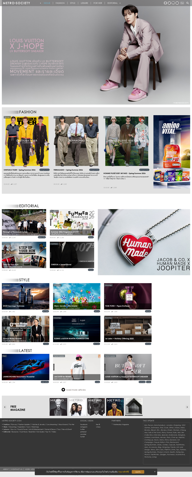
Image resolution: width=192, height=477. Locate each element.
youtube (83, 434)
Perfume (96, 311)
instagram (83, 427)
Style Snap (35, 427)
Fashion (60, 3)
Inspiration (21, 427)
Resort (153, 430)
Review (147, 430)
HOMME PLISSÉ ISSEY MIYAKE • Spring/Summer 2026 (124, 173)
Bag (159, 447)
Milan (182, 428)
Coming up (148, 440)
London (169, 425)
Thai (161, 428)
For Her (71, 424)
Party (164, 432)
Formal (169, 432)
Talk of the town (154, 432)
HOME (47, 3)
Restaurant (174, 442)
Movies (163, 437)
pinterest (83, 432)
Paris (168, 437)
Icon (28, 427)
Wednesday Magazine (121, 424)
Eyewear (173, 440)
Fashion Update (24, 424)
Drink (173, 449)
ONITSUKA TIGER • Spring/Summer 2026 (20, 170)
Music (156, 440)
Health (172, 452)
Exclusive (15, 432)
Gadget (163, 454)
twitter (82, 429)
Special (165, 435)
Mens (161, 440)
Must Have (23, 432)
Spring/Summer (44, 170)
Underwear (172, 435)
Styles (159, 445)
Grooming (12, 427)
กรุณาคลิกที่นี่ (123, 472)
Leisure (84, 3)
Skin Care (45, 311)
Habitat (181, 437)
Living (154, 457)
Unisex (176, 428)
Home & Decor (50, 429)
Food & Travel (22, 429)
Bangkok (181, 435)
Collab (97, 382)
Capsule (172, 445)
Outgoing (177, 425)
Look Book (155, 437)
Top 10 (48, 432)
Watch (147, 454)
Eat (145, 425)
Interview (157, 435)
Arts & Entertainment (36, 429)
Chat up (174, 437)
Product (91, 237)
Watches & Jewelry (38, 424)
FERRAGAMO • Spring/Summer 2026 (68, 170)
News (153, 449)
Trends (172, 447)
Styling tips (180, 452)
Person (150, 425)
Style (72, 3)
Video (54, 432)
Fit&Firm (167, 449)
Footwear (142, 382)
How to (13, 429)
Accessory (153, 447)
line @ (98, 424)
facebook (83, 424)
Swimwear (155, 428)
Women (46, 344)
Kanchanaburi (160, 425)
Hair (178, 432)
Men (146, 447)
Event (166, 452)
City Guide (40, 432)
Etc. (158, 430)
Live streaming (52, 424)
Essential (32, 432)
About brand (63, 424)
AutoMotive (44, 382)
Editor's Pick (41, 237)
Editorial (113, 3)
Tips (177, 449)
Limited (147, 437)
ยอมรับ (138, 472)
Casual (156, 442)
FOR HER (98, 3)
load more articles (73, 389)
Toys (58, 429)
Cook (166, 428)
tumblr (82, 437)
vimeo (98, 427)
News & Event (67, 429)
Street (169, 430)
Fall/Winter (180, 445)
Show (167, 440)
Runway (14, 424)
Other (171, 428)
